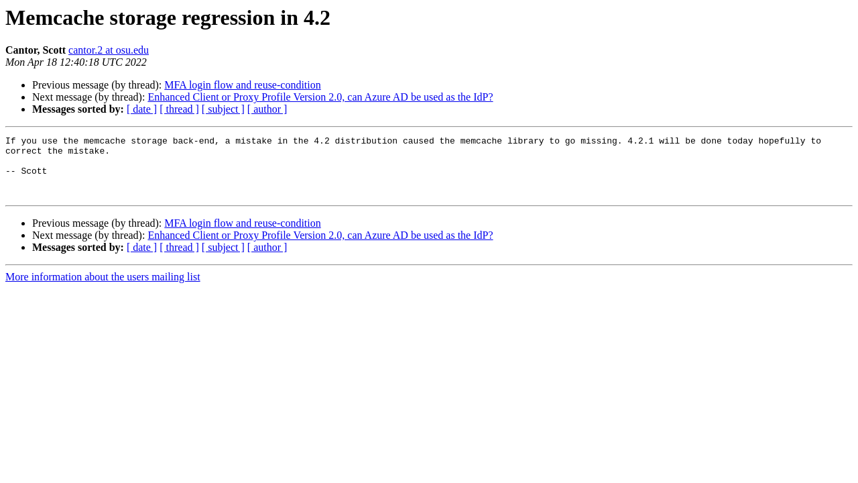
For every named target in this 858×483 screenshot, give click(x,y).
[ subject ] (223, 109)
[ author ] (267, 109)
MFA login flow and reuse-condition (242, 85)
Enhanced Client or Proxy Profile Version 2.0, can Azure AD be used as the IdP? (320, 97)
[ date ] (142, 109)
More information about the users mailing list (102, 288)
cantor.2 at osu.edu (108, 50)
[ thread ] (179, 109)
